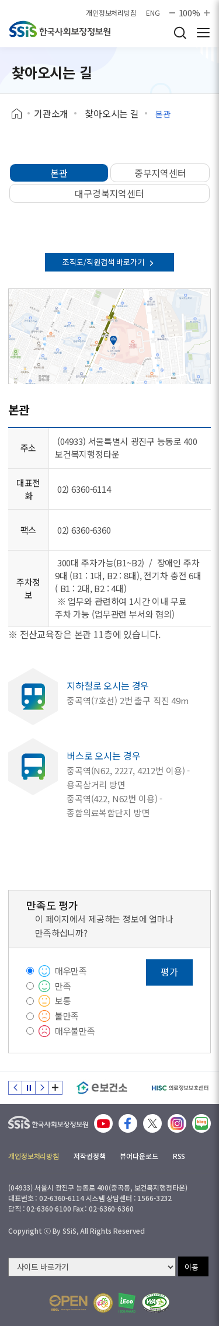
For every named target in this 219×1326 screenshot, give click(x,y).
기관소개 (51, 113)
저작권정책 (89, 1156)
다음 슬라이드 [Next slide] (42, 1088)
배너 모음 (55, 1088)
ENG (153, 12)
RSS (179, 1156)
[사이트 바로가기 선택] (92, 1267)
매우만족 (71, 971)
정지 (29, 1088)
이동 (192, 1266)
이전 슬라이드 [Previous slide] (15, 1088)
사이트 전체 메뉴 (203, 32)
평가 (169, 972)
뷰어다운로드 (139, 1156)
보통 (63, 1000)
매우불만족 (75, 1031)
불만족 (67, 1016)
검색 (179, 32)
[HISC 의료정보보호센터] (179, 1088)
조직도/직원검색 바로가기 (109, 261)
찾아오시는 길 (112, 113)
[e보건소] (102, 1088)
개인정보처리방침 (111, 12)
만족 (63, 986)
